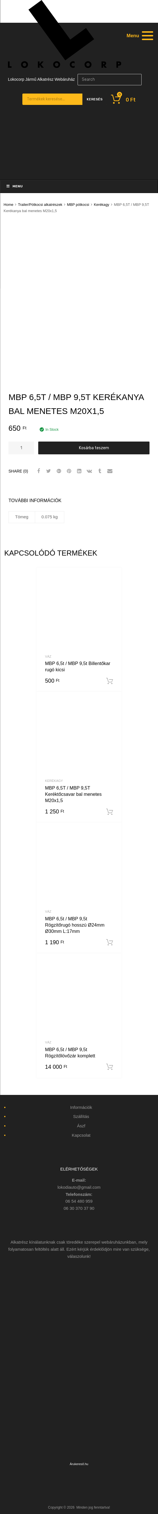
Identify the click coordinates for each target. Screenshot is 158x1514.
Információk (81, 1107)
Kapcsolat (81, 1135)
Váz (48, 656)
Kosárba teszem (94, 448)
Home (8, 204)
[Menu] (139, 35)
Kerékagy (101, 204)
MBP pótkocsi (78, 204)
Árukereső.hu (79, 1464)
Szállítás (81, 1116)
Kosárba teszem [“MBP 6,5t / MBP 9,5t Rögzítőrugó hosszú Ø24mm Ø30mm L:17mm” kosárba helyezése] (109, 942)
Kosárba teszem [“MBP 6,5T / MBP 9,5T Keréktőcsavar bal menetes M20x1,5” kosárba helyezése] (109, 812)
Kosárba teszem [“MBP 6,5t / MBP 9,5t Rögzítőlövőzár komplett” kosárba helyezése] (109, 1067)
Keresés (95, 99)
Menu (14, 186)
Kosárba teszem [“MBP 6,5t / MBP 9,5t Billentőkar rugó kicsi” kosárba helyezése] (109, 681)
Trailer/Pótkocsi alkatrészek (40, 204)
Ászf (81, 1125)
